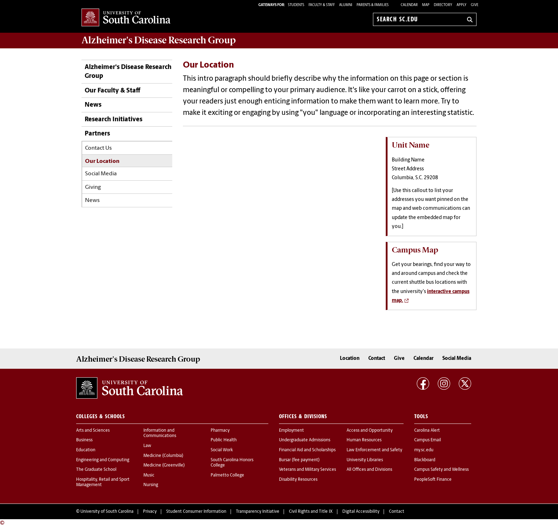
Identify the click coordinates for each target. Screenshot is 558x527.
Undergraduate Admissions (304, 440)
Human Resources (364, 440)
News (93, 105)
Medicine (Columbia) (163, 456)
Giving (93, 187)
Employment (291, 430)
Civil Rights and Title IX (311, 512)
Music (148, 475)
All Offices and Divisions (369, 470)
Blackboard (424, 460)
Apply (462, 5)
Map (426, 5)
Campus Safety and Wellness (441, 470)
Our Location (102, 161)
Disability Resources (298, 480)
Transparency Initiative (257, 512)
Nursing (150, 485)
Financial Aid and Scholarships (307, 450)
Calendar (409, 5)
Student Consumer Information (196, 512)
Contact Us (98, 148)
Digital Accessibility (360, 512)
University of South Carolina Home (125, 18)
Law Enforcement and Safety (374, 450)
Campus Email (427, 440)
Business (84, 440)
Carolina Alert (427, 430)
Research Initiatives (113, 119)
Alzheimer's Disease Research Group (158, 40)
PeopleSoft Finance (433, 480)
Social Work (222, 450)
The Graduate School (96, 470)
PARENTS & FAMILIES (373, 5)
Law (147, 446)
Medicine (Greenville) (164, 465)
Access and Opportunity (370, 430)
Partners (97, 134)
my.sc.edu (423, 450)
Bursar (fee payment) (299, 460)
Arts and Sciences (93, 430)
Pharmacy (220, 430)
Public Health (224, 440)
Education (85, 450)
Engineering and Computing (102, 460)
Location (349, 358)
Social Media (101, 174)
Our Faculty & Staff (112, 90)
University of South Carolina (106, 512)
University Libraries (365, 460)
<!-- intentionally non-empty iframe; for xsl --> (279, 209)
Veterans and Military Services (307, 470)
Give (474, 5)
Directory (443, 5)
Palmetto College (227, 475)
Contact (376, 358)
